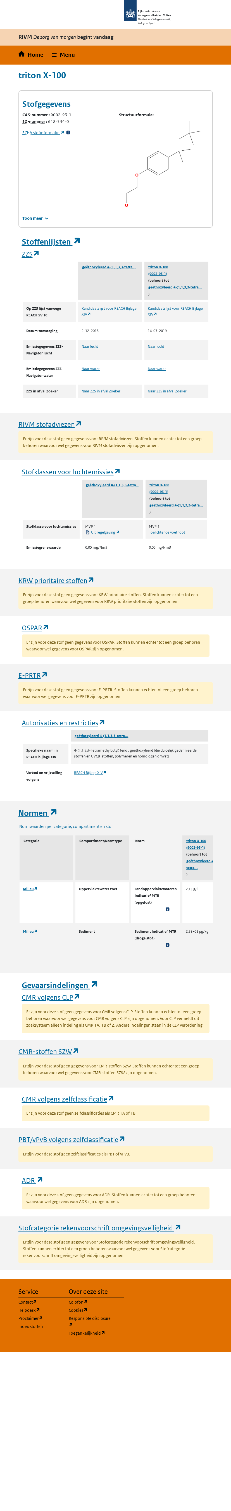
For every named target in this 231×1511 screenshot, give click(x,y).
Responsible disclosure (90, 1322)
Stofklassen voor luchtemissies (71, 472)
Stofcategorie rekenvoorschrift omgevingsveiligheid (100, 1228)
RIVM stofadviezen (50, 424)
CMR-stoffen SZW (48, 1051)
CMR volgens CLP (51, 997)
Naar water (91, 368)
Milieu (30, 889)
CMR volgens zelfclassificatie (68, 1099)
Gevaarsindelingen (60, 985)
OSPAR (35, 628)
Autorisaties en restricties (64, 723)
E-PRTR (33, 675)
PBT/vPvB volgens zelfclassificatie (72, 1139)
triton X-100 (158, 267)
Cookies (90, 1310)
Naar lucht (90, 346)
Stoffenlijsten (51, 242)
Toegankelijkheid (90, 1333)
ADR (33, 1180)
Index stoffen (30, 1326)
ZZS (31, 254)
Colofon (90, 1302)
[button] (63, 55)
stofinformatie (43, 132)
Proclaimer (40, 1318)
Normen (38, 813)
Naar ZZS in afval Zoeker (101, 391)
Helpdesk (40, 1310)
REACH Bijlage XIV (90, 772)
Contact (40, 1302)
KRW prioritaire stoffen (56, 580)
